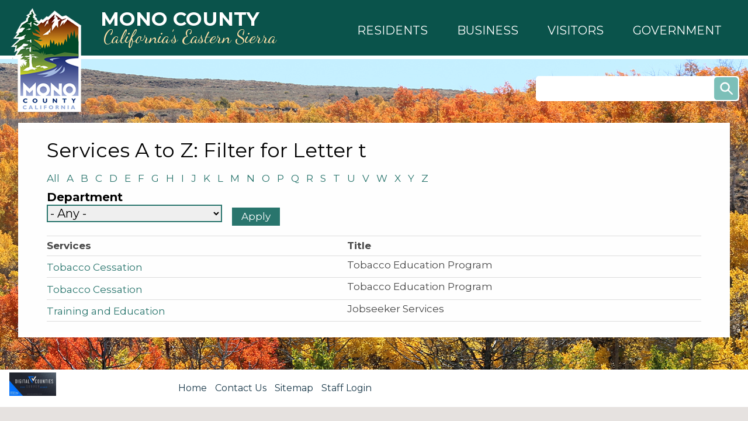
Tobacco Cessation (95, 267)
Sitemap (294, 388)
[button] (392, 30)
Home (192, 388)
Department (85, 197)
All (57, 178)
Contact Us (240, 388)
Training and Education (106, 311)
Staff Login (346, 388)
